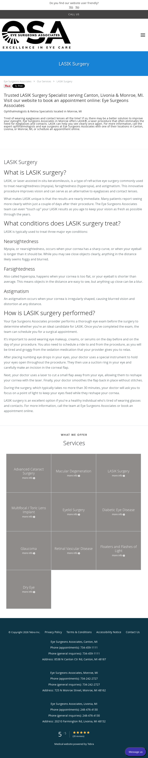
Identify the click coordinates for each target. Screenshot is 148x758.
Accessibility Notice (108, 632)
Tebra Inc (34, 632)
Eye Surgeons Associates (17, 81)
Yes (71, 7)
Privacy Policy (53, 632)
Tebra (90, 744)
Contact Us (133, 632)
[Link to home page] (50, 35)
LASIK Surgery (64, 81)
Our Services (44, 81)
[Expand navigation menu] (143, 35)
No (77, 7)
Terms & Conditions (79, 632)
